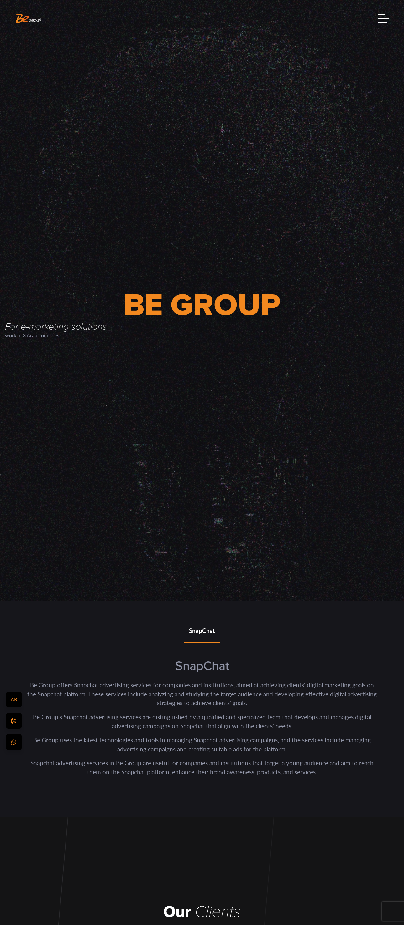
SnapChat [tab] (202, 630)
